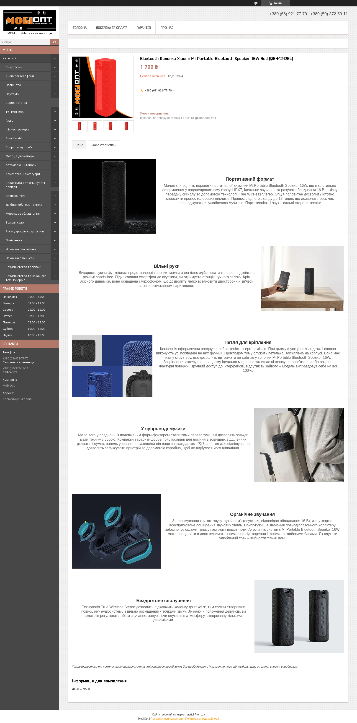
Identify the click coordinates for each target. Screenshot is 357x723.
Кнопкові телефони (20, 76)
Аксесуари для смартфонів (25, 231)
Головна (80, 27)
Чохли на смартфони (21, 249)
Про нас (167, 27)
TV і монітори (15, 111)
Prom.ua (200, 714)
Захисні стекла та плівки (23, 267)
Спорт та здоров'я (19, 147)
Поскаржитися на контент (167, 718)
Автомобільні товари (21, 165)
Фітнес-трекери (17, 129)
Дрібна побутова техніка (24, 205)
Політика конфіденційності (202, 718)
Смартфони (14, 67)
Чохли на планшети (20, 258)
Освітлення (14, 240)
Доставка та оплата (111, 27)
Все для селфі (15, 222)
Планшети (13, 85)
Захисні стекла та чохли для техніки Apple (26, 278)
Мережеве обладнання (23, 213)
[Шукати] (54, 42)
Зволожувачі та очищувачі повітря (25, 185)
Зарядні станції (17, 103)
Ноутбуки (13, 94)
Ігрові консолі (15, 196)
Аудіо (9, 120)
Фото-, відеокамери (20, 156)
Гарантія (144, 27)
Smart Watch (14, 138)
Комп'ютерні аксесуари (23, 174)
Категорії (9, 58)
